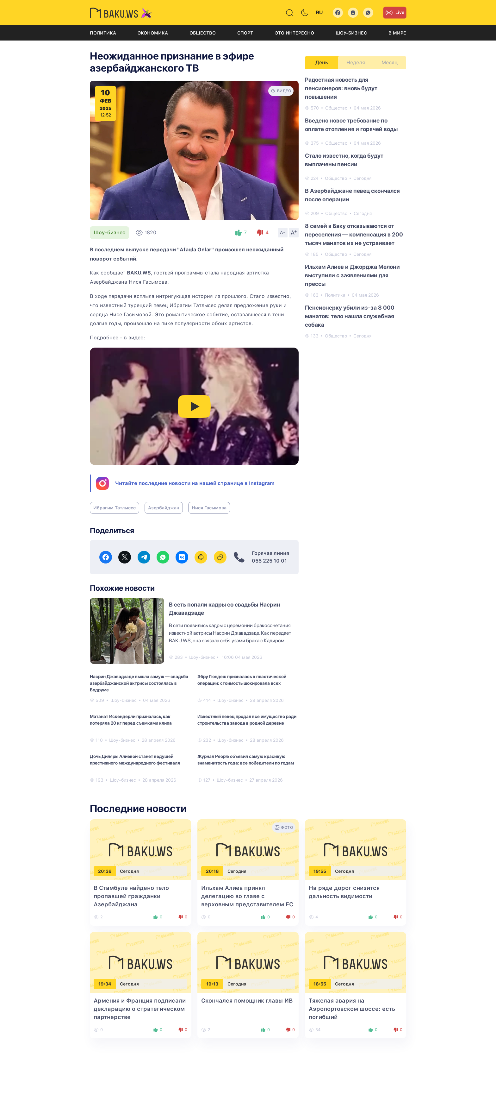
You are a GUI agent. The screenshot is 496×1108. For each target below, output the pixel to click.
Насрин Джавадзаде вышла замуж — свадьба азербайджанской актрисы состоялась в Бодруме (139, 683)
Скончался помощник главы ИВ (247, 1000)
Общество (202, 32)
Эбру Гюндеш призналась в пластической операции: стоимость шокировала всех (241, 680)
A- (283, 232)
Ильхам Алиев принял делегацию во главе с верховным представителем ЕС (247, 896)
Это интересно (294, 32)
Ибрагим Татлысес (114, 507)
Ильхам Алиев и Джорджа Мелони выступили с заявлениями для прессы (352, 275)
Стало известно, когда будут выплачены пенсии (344, 159)
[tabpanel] (355, 207)
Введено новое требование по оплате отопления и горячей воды (351, 124)
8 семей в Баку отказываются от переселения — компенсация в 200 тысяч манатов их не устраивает (354, 234)
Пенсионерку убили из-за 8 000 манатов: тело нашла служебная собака (349, 316)
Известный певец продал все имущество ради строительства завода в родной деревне (246, 720)
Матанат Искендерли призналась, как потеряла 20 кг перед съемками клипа (131, 720)
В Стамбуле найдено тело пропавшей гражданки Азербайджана (131, 896)
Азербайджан (163, 507)
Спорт (245, 32)
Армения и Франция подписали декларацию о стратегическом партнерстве (140, 1008)
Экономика (153, 32)
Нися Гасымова (209, 507)
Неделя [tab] (355, 63)
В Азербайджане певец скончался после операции (352, 195)
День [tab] (321, 63)
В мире (397, 32)
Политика (103, 32)
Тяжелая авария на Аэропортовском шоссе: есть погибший (352, 1008)
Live (394, 12)
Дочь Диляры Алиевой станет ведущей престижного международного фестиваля (135, 759)
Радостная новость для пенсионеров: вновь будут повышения (341, 88)
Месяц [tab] (389, 63)
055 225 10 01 (269, 561)
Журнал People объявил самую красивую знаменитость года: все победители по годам (245, 759)
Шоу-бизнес (351, 32)
